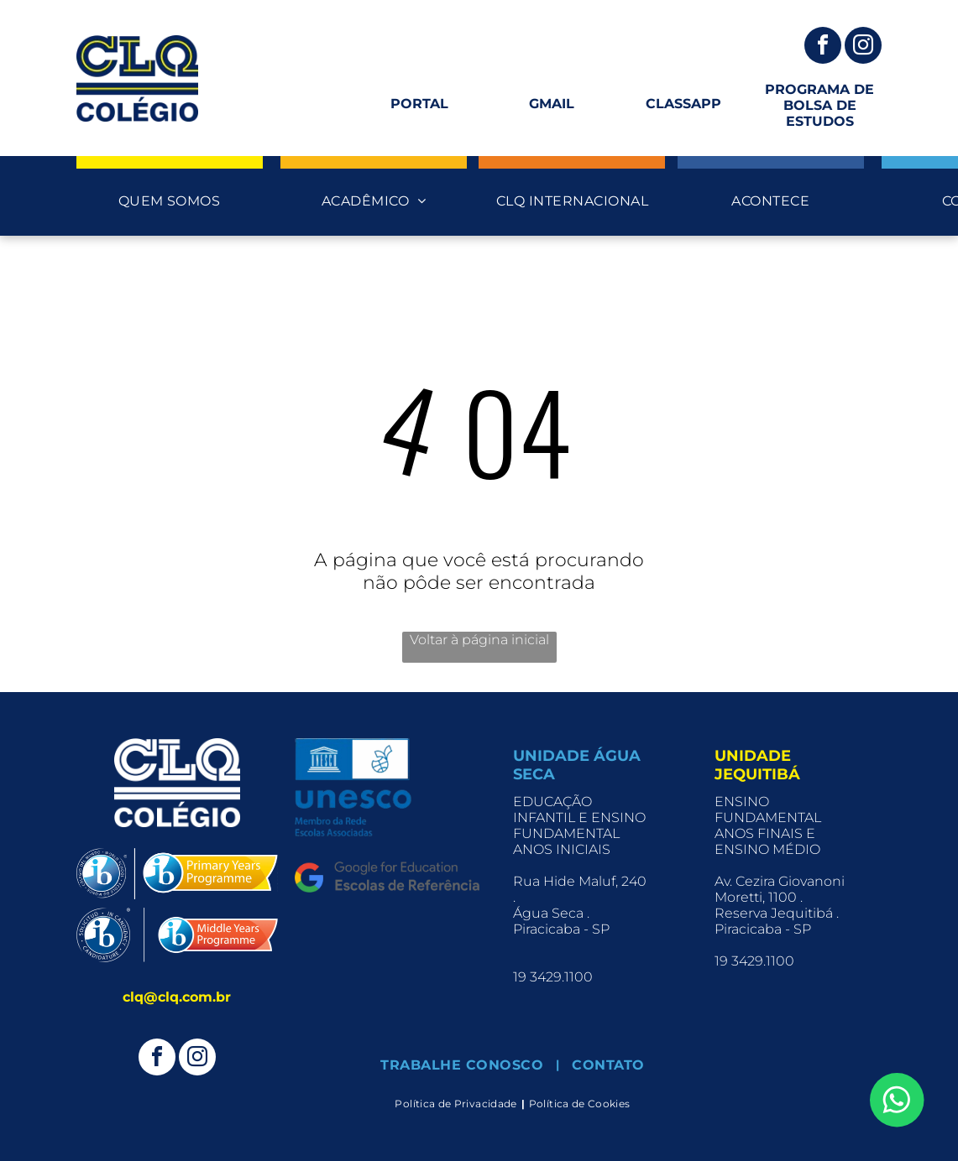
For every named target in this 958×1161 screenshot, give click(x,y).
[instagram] (863, 47)
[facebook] (822, 47)
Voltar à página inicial (479, 640)
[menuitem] (169, 201)
